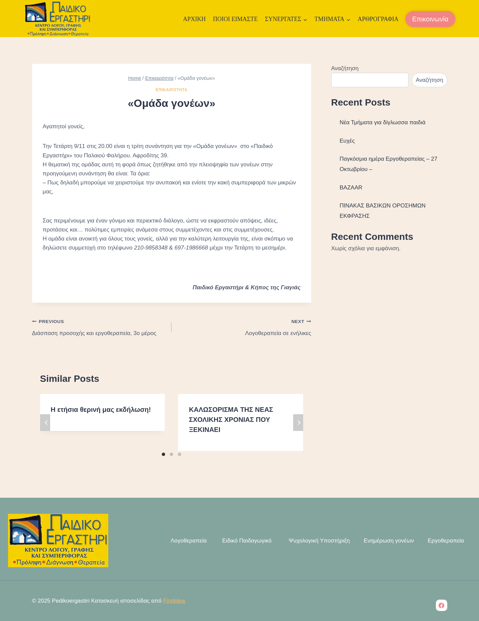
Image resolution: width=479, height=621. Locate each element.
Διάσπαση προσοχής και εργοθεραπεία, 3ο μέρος (99, 326)
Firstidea (174, 601)
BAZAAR (351, 187)
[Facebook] (441, 605)
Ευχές (347, 141)
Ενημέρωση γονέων (389, 540)
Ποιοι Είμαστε (235, 19)
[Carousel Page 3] (179, 454)
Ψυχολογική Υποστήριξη (317, 540)
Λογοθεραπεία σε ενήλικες (244, 326)
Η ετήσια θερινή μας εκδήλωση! (101, 409)
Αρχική (194, 19)
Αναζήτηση (345, 68)
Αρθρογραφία (378, 19)
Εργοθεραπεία (446, 540)
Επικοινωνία (430, 19)
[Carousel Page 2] (171, 454)
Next (298, 422)
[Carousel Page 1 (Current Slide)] (163, 454)
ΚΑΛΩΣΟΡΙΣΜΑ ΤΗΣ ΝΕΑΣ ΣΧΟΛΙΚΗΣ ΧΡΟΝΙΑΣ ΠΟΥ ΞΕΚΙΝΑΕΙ (231, 419)
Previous (45, 422)
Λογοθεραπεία (188, 540)
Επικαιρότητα (172, 90)
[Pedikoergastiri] (57, 19)
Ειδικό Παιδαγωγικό (246, 540)
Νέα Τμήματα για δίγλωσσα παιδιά (383, 122)
